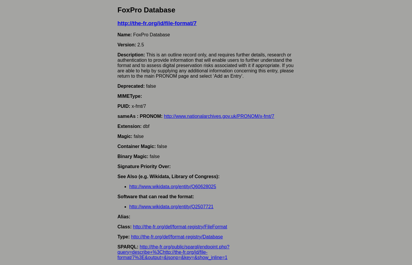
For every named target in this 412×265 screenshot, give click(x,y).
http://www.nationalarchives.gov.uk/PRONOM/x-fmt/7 (219, 116)
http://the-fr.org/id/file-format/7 (157, 23)
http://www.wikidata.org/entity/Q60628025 (172, 186)
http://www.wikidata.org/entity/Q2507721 (171, 206)
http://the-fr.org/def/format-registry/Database (177, 236)
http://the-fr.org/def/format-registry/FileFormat (180, 226)
